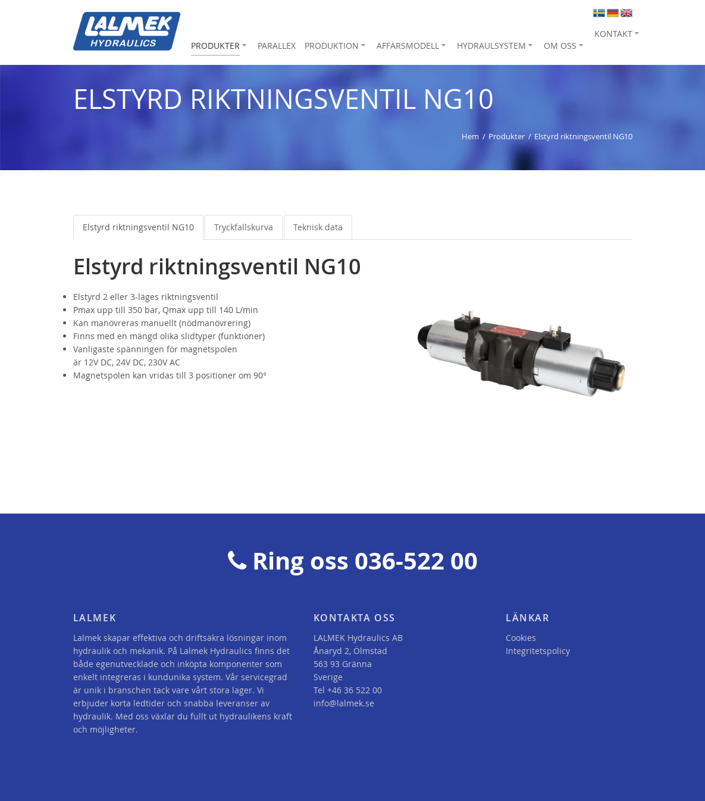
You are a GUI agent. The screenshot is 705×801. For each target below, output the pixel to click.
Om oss (560, 45)
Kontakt (613, 33)
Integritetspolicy (538, 650)
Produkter (215, 45)
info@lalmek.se (344, 703)
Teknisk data (318, 227)
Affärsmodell (408, 45)
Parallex (277, 45)
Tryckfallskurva (243, 227)
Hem (470, 136)
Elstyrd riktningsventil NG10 (138, 227)
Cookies (521, 637)
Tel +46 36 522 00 (348, 690)
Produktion (332, 45)
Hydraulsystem (491, 45)
